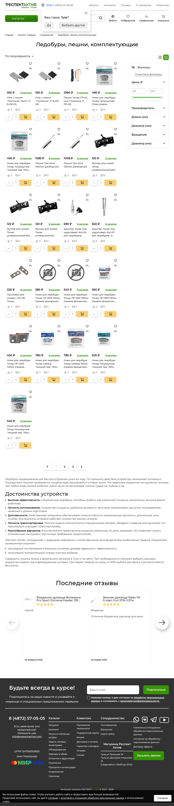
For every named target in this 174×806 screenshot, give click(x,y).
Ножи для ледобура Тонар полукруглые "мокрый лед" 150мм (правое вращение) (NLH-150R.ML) (103, 364)
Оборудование (56, 749)
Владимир (98, 610)
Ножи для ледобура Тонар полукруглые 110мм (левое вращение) (103, 101)
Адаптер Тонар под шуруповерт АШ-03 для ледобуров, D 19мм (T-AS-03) (103, 232)
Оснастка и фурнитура (61, 758)
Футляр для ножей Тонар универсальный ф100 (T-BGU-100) (46, 232)
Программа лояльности (83, 727)
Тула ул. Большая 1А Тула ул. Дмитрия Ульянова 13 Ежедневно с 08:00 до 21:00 (115, 761)
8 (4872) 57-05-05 (26, 718)
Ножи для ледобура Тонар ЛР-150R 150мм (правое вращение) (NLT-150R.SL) (47, 298)
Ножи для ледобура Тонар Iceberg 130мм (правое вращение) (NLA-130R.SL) (76, 364)
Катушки (52, 725)
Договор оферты (143, 746)
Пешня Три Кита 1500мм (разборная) (47, 165)
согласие (53, 798)
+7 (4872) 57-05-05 (62, 5)
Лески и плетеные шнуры (58, 735)
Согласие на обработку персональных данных (147, 740)
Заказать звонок (148, 755)
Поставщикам (110, 725)
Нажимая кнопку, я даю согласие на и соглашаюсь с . (127, 699)
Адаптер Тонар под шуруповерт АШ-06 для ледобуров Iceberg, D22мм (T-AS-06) (75, 232)
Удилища (52, 779)
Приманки (53, 762)
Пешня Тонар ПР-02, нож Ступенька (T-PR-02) (76, 100)
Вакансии (107, 729)
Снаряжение (55, 775)
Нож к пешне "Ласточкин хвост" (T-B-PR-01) (19, 100)
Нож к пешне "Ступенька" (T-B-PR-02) (47, 100)
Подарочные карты (88, 733)
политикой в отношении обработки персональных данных (92, 798)
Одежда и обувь (57, 754)
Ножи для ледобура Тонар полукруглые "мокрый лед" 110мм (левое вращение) (18, 167)
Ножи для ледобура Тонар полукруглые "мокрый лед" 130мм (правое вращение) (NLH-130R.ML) (18, 430)
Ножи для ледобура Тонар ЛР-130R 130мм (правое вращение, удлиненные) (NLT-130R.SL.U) (104, 298)
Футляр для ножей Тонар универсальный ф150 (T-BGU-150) (104, 167)
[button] (162, 622)
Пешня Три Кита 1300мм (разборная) (75, 165)
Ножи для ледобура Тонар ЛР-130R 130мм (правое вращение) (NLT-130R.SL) (76, 298)
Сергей (30, 610)
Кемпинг (52, 729)
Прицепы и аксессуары (54, 769)
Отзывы (126, 5)
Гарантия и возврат (88, 746)
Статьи (80, 755)
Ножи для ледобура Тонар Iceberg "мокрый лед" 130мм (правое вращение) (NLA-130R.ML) (47, 364)
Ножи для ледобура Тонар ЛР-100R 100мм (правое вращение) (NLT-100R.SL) (18, 364)
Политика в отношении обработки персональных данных (149, 731)
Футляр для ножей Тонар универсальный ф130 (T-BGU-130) (19, 232)
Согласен (163, 798)
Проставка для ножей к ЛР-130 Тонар (16, 298)
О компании (143, 5)
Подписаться (156, 689)
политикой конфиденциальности (139, 701)
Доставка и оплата (87, 741)
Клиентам (162, 5)
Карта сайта (108, 734)
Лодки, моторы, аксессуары (56, 743)
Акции (80, 737)
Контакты (110, 5)
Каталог (94, 5)
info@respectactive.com (26, 737)
